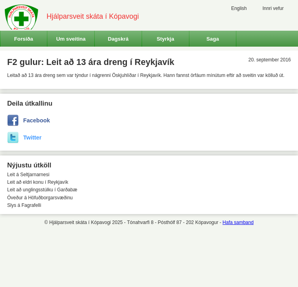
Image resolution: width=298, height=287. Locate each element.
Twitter (32, 137)
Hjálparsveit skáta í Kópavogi (93, 16)
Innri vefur (273, 8)
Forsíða (23, 39)
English (239, 8)
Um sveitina (71, 39)
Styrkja (165, 39)
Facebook (36, 120)
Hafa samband (237, 222)
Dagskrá (118, 39)
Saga (212, 39)
